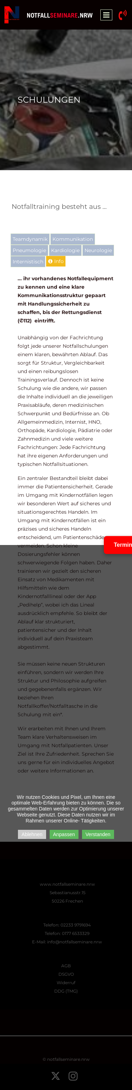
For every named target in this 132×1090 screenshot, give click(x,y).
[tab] (30, 239)
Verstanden (98, 834)
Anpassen (64, 834)
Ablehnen (31, 834)
